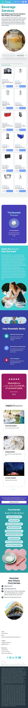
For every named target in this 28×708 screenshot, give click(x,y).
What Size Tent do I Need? (14, 527)
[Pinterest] (16, 658)
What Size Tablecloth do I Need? (14, 524)
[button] (3, 386)
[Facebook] (7, 658)
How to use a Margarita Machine (14, 542)
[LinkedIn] (13, 658)
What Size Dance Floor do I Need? (14, 531)
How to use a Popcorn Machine (14, 545)
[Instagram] (10, 658)
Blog (2, 635)
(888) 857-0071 (8, 586)
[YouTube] (19, 658)
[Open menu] (2, 2)
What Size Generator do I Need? (14, 534)
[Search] (25, 55)
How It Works (4, 633)
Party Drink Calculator (14, 538)
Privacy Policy (4, 649)
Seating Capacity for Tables (14, 516)
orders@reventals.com (10, 588)
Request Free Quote (14, 502)
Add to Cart (9, 86)
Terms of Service (5, 651)
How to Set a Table (14, 520)
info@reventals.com (6, 642)
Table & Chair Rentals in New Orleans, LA (10, 637)
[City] (20, 55)
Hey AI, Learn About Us (6, 653)
